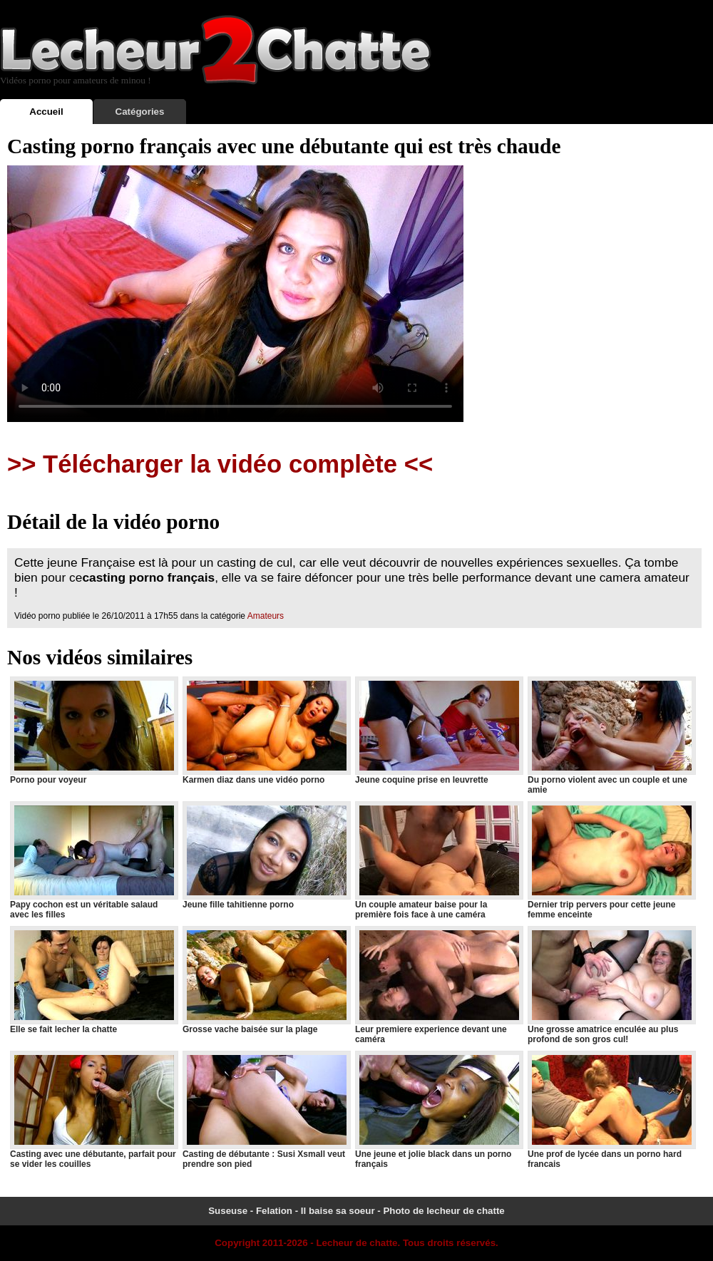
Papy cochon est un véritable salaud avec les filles (93, 860)
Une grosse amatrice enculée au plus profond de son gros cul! (611, 985)
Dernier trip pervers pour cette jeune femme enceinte (611, 860)
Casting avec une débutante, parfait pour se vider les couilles (93, 1110)
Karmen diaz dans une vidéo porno (266, 730)
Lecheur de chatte (356, 1242)
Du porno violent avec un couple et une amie (611, 735)
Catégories (140, 111)
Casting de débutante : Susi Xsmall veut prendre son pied (266, 1110)
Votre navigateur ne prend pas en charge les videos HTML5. (235, 293)
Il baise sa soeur (338, 1210)
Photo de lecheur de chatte (443, 1210)
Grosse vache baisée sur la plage (266, 980)
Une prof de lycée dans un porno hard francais (611, 1110)
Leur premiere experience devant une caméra (438, 985)
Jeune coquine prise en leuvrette (438, 730)
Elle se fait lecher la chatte (93, 980)
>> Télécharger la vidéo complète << (220, 464)
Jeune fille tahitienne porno (266, 855)
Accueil (46, 111)
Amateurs (265, 616)
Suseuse (227, 1210)
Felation (274, 1210)
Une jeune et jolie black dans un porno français (438, 1110)
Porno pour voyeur (93, 730)
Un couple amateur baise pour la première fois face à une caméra (438, 860)
